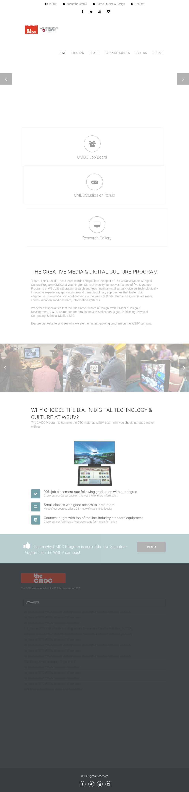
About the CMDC (75, 4)
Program (78, 52)
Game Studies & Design (109, 4)
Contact (137, 4)
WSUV (51, 4)
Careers (140, 52)
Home (62, 52)
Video (151, 547)
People (94, 52)
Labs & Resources (117, 52)
